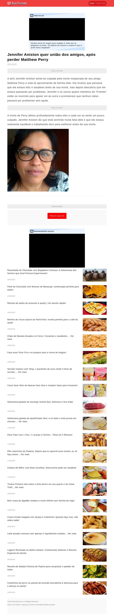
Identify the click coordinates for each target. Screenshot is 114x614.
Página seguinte (57, 216)
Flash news (101, 3)
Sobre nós (11, 605)
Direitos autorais (49, 605)
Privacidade (39, 605)
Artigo (91, 3)
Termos (32, 605)
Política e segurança (22, 605)
